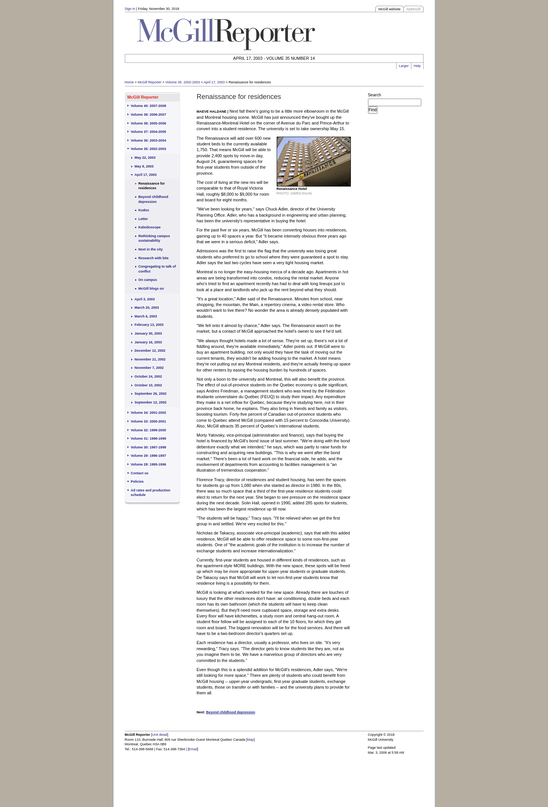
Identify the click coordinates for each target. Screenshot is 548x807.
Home (129, 82)
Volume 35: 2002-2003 (183, 82)
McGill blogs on (151, 288)
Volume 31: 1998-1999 (148, 438)
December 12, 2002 (150, 350)
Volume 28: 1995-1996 (148, 464)
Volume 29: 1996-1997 (148, 456)
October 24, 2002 (148, 376)
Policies (137, 481)
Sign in (130, 9)
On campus (148, 280)
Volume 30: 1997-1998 (148, 447)
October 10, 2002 (148, 385)
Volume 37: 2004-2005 (148, 132)
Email (193, 749)
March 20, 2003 (147, 307)
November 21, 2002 (150, 359)
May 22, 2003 (145, 157)
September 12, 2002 (151, 402)
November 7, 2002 (149, 368)
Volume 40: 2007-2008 (148, 106)
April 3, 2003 (145, 299)
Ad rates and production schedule (150, 492)
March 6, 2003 (146, 316)
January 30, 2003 (148, 333)
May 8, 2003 (144, 166)
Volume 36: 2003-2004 (148, 140)
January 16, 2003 (148, 342)
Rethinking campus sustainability (154, 238)
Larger (404, 66)
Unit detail (159, 735)
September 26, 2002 (151, 394)
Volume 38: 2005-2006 (148, 123)
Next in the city (151, 249)
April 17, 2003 (214, 82)
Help (417, 66)
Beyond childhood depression (154, 199)
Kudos (144, 210)
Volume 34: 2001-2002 (148, 413)
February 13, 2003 (149, 325)
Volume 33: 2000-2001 (148, 421)
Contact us (140, 473)
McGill (413, 9)
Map (250, 740)
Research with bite (154, 258)
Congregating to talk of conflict (157, 269)
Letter (143, 219)
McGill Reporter (150, 82)
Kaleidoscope (150, 227)
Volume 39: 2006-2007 (148, 114)
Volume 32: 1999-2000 (148, 430)
